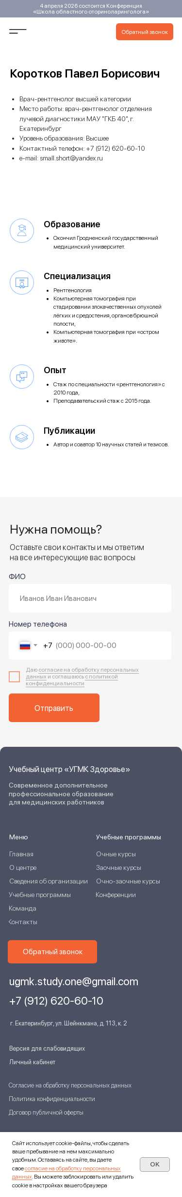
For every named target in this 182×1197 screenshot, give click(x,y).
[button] (144, 31)
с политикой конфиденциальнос (72, 680)
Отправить (53, 708)
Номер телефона (38, 624)
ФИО (17, 576)
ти (81, 683)
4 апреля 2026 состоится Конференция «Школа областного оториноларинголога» (91, 8)
